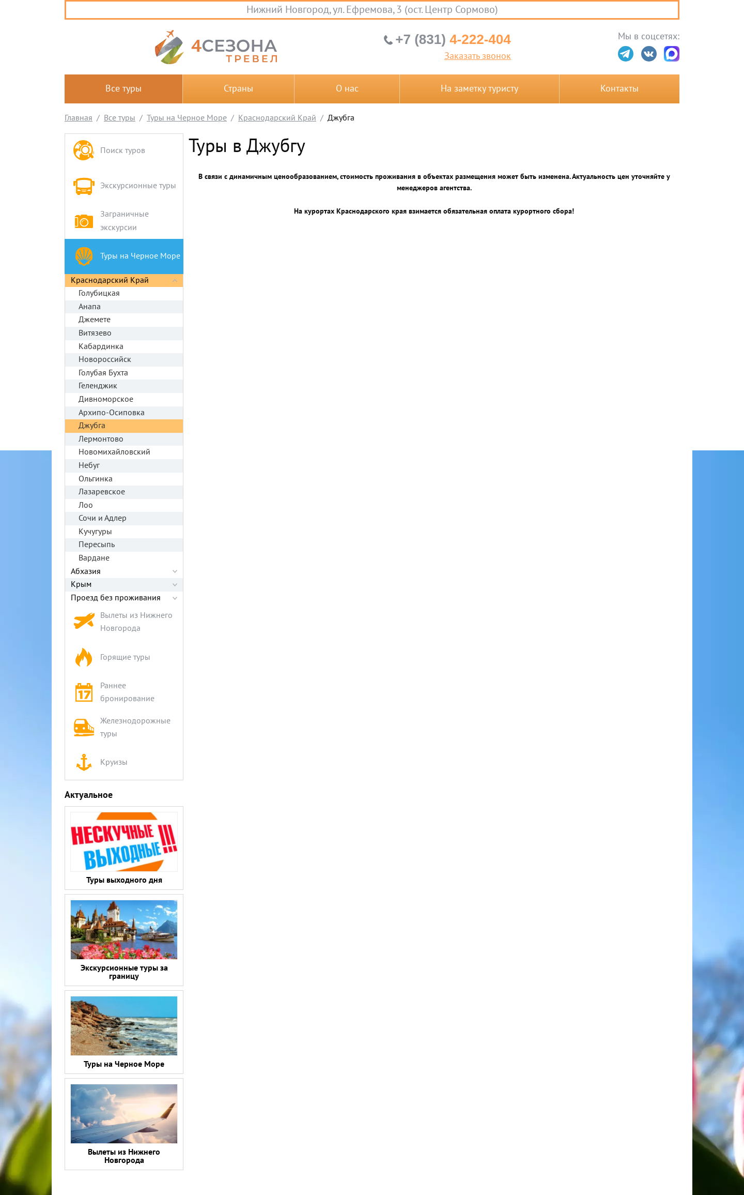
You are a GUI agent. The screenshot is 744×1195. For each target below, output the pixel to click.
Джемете (95, 319)
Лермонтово (101, 439)
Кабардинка (101, 346)
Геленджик (98, 385)
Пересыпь (97, 544)
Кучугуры (95, 531)
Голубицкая (99, 293)
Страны (238, 88)
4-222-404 (452, 39)
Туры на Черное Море (126, 256)
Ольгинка (96, 478)
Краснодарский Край (110, 280)
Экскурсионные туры (124, 185)
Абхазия (86, 571)
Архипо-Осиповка (112, 412)
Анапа (90, 306)
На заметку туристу (479, 88)
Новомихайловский (114, 452)
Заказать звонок (477, 56)
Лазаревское (102, 491)
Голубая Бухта (103, 372)
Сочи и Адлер (103, 518)
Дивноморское (106, 399)
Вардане (94, 558)
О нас (347, 88)
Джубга (92, 425)
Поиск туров (109, 151)
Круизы (100, 762)
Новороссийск (105, 359)
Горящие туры (111, 657)
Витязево (95, 333)
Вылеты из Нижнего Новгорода (123, 622)
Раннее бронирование (113, 692)
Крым (81, 584)
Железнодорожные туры (122, 727)
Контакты (619, 88)
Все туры (123, 88)
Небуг (89, 465)
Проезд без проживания (116, 597)
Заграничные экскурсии (111, 220)
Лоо (86, 505)
